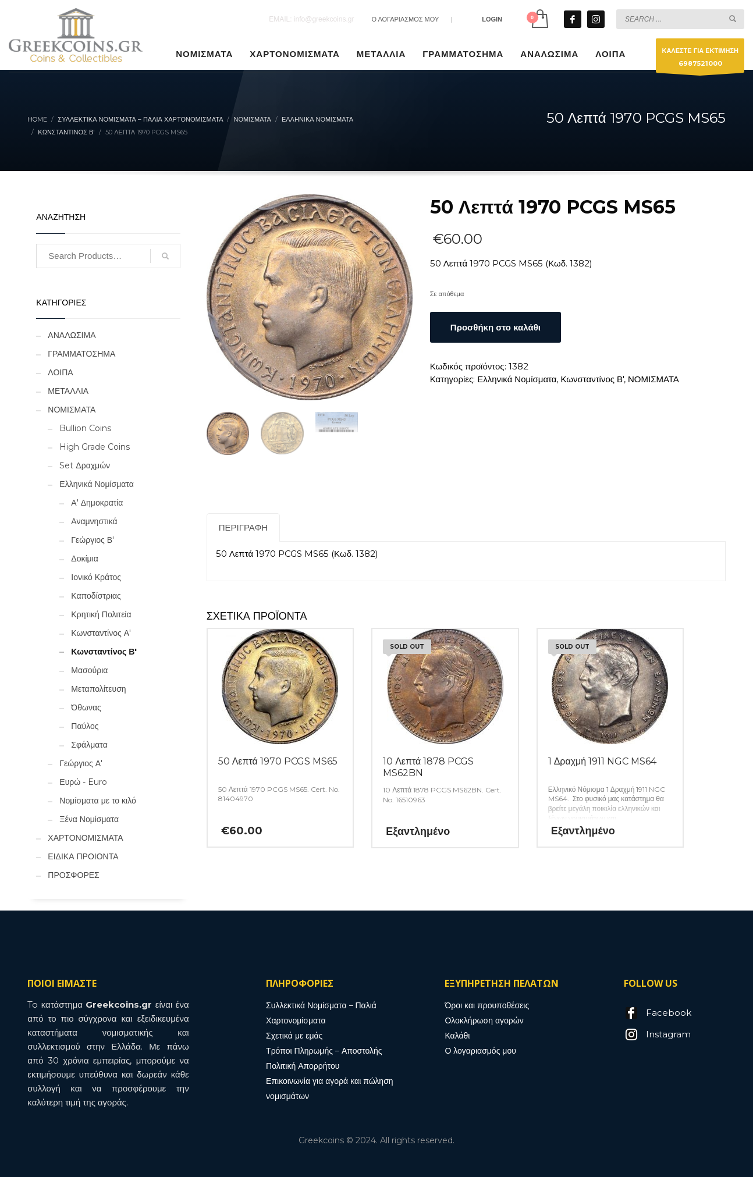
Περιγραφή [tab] (243, 527)
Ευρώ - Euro (83, 782)
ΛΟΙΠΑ (60, 372)
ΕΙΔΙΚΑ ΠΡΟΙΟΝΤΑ (83, 856)
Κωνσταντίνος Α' (101, 633)
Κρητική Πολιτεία (101, 614)
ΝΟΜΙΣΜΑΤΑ (653, 379)
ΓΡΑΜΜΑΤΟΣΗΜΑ (81, 354)
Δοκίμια (84, 558)
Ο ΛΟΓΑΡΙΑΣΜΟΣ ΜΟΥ (405, 19)
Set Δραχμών (84, 465)
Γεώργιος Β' (92, 540)
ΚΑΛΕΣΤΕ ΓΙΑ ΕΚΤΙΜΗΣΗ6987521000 (700, 60)
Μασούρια (89, 670)
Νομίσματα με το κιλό (97, 800)
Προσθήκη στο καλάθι (495, 327)
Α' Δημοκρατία (97, 502)
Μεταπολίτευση (98, 689)
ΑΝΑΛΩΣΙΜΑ (71, 335)
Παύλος (84, 726)
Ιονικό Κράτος (96, 577)
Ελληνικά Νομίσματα (516, 379)
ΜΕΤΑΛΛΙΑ (68, 391)
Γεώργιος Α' (80, 763)
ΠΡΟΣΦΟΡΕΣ (73, 875)
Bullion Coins (85, 428)
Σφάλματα (89, 744)
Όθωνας (86, 707)
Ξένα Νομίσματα (89, 819)
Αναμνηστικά (94, 521)
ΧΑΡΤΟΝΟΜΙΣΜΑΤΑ (85, 838)
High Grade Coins (94, 447)
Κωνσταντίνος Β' (592, 379)
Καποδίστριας (96, 596)
